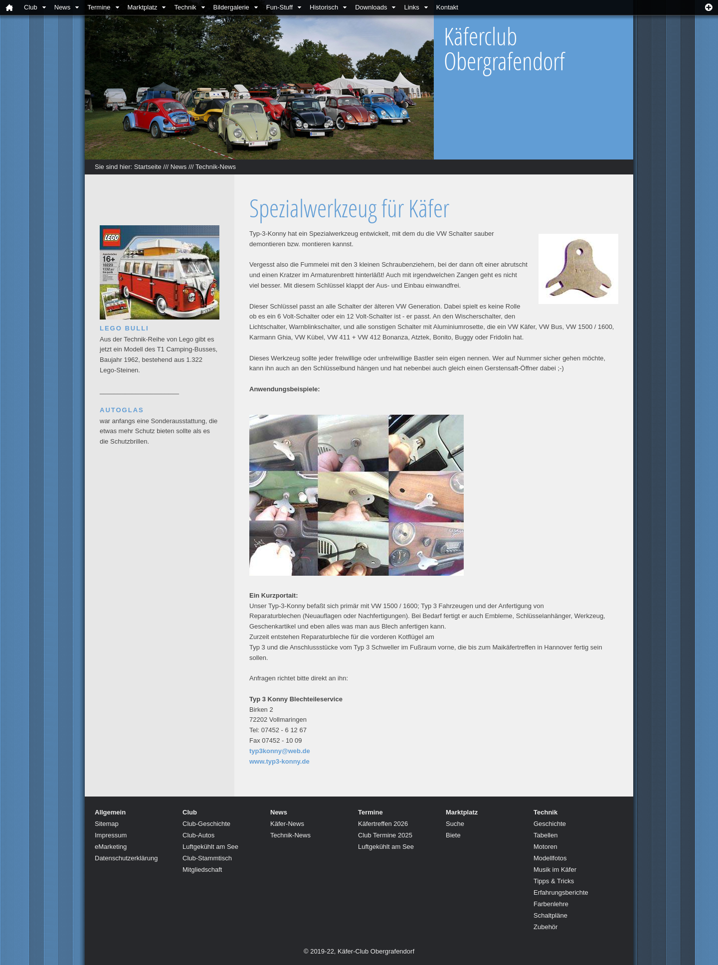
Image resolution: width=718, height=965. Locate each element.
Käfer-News (287, 823)
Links (411, 7)
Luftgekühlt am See (210, 846)
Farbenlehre (551, 904)
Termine (98, 7)
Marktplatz (143, 7)
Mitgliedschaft (202, 869)
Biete (453, 835)
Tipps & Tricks (554, 881)
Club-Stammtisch (207, 858)
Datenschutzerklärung (126, 858)
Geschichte (550, 823)
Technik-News (215, 166)
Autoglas (122, 410)
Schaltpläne (550, 915)
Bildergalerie (231, 7)
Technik (185, 7)
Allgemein (110, 812)
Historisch (324, 7)
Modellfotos (550, 858)
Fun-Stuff (279, 7)
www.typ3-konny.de (279, 761)
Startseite (148, 166)
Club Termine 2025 (385, 835)
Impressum (111, 835)
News (62, 7)
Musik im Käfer (555, 869)
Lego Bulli (124, 328)
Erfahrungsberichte (561, 892)
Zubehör (545, 927)
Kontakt (447, 7)
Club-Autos (198, 835)
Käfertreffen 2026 (383, 823)
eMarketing (111, 846)
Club (30, 7)
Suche (455, 823)
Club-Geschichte (206, 823)
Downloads (371, 7)
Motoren (545, 846)
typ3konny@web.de (279, 751)
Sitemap (107, 823)
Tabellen (545, 835)
